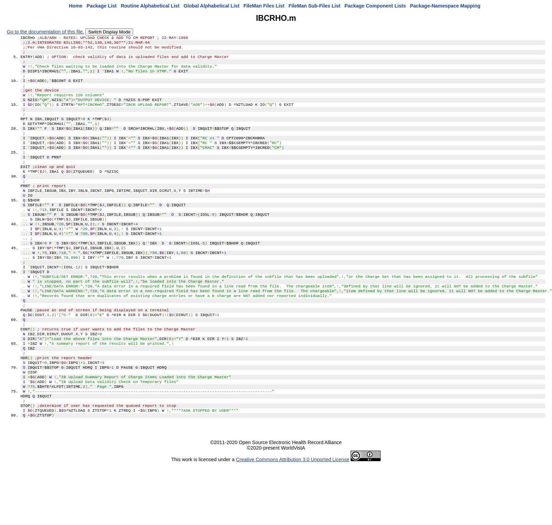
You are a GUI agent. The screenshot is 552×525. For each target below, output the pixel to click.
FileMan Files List (263, 6)
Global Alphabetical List (211, 6)
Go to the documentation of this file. (45, 31)
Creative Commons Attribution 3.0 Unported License (292, 514)
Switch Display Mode (109, 31)
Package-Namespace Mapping (445, 6)
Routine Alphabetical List (150, 6)
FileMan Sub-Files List (314, 6)
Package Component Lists (375, 6)
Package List (102, 6)
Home (76, 6)
